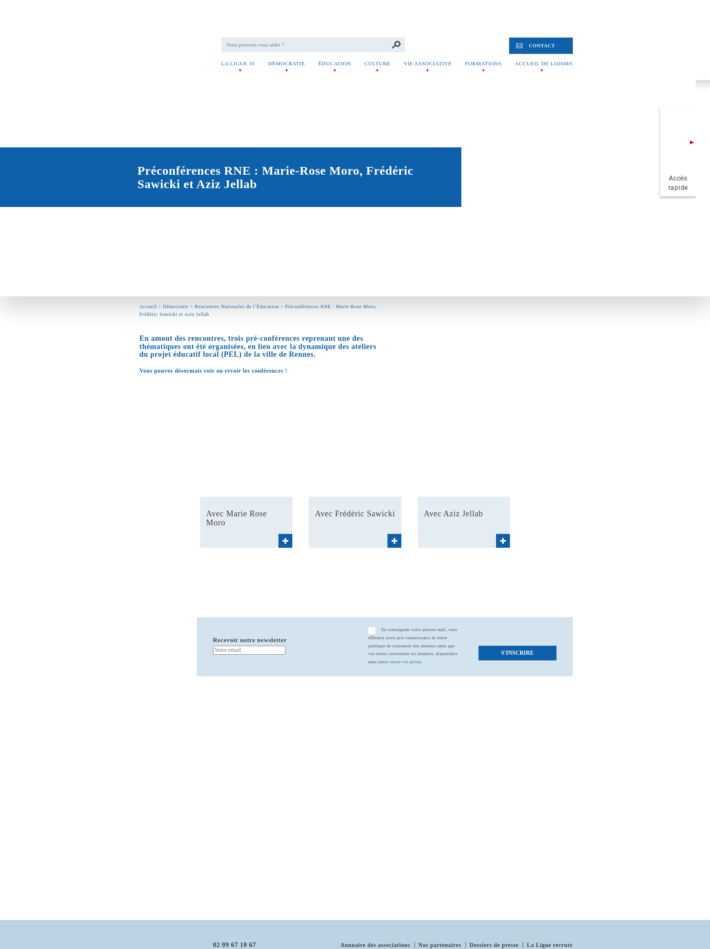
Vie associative (427, 63)
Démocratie (286, 63)
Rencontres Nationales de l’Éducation (236, 306)
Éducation (334, 63)
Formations (483, 63)
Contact (542, 46)
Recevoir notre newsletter (250, 640)
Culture (377, 63)
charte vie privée (405, 662)
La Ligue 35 (238, 63)
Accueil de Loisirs (543, 63)
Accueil (148, 306)
